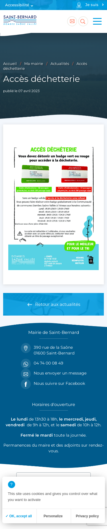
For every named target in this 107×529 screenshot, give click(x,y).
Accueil (10, 64)
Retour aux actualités (57, 304)
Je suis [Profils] (91, 5)
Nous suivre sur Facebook (53, 383)
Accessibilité (17, 5)
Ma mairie (33, 64)
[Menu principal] (97, 21)
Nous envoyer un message (53, 373)
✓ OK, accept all (18, 516)
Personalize (53, 516)
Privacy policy (87, 516)
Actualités (60, 64)
